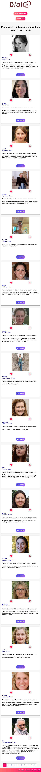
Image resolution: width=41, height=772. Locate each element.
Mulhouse (5, 697)
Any (3, 741)
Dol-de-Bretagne (6, 742)
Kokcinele (5, 604)
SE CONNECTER (20, 18)
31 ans (14, 560)
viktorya (4, 194)
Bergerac (4, 515)
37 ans (8, 332)
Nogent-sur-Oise (6, 560)
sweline (4, 513)
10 (34, 765)
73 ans (14, 742)
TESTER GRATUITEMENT (20, 13)
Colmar (4, 241)
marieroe (4, 376)
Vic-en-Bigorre (6, 378)
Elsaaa (4, 285)
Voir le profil (20, 75)
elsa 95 (4, 149)
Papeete (4, 469)
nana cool (5, 331)
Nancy (4, 59)
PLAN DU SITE (29, 770)
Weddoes (4, 58)
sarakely (4, 650)
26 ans (8, 606)
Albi (3, 105)
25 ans (10, 423)
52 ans (8, 651)
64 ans (9, 241)
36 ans (11, 150)
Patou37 (4, 240)
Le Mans (4, 287)
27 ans (10, 697)
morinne (4, 695)
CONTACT (37, 770)
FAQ (19, 770)
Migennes (5, 196)
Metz (3, 651)
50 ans (8, 59)
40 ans (13, 378)
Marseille (4, 423)
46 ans (10, 515)
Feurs (3, 606)
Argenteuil (5, 150)
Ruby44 (4, 103)
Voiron (4, 332)
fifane (3, 467)
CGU (22, 770)
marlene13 (5, 422)
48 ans (10, 196)
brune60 (4, 559)
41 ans (10, 287)
